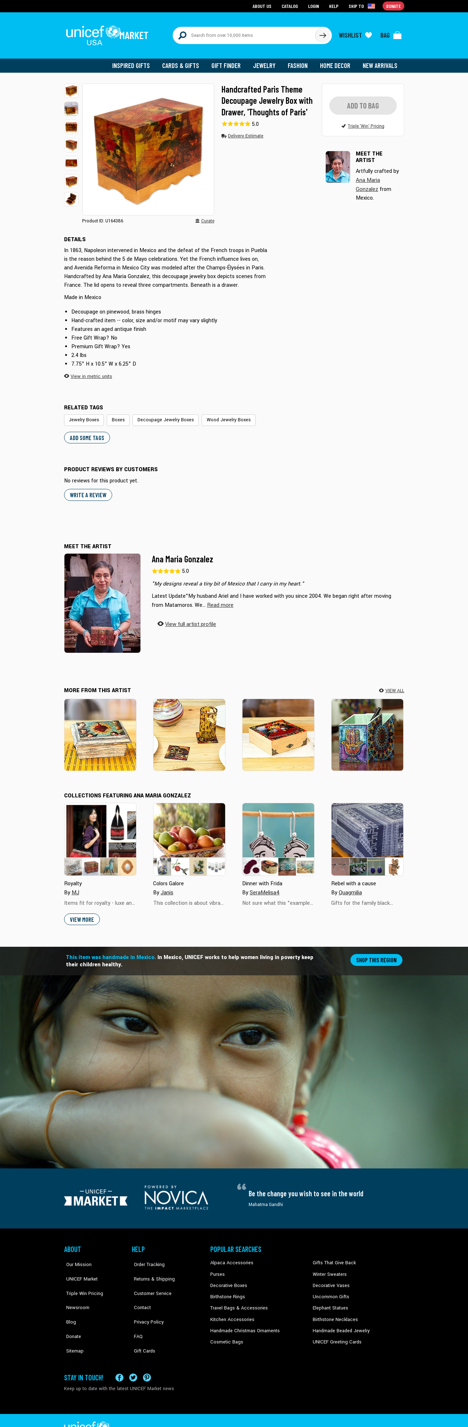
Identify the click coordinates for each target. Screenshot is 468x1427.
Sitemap (72, 1323)
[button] (71, 87)
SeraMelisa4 (264, 887)
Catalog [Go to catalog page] (291, 6)
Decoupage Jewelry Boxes (161, 415)
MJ (75, 887)
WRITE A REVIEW (87, 489)
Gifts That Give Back (333, 1257)
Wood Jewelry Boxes (220, 415)
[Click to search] (322, 33)
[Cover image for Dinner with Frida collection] (278, 833)
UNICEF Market (78, 1268)
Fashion (299, 61)
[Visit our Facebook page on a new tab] (119, 1359)
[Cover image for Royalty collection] (100, 833)
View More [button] (81, 913)
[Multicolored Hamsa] (367, 729)
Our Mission (76, 1257)
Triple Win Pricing (81, 1279)
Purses (217, 1268)
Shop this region (377, 954)
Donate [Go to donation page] (394, 6)
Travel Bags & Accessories (236, 1301)
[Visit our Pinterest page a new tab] (147, 1359)
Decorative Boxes (227, 1279)
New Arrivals (380, 61)
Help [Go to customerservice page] (334, 6)
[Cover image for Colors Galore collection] (189, 833)
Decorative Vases (330, 1279)
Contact (140, 1290)
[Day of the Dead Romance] (189, 729)
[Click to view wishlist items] (355, 33)
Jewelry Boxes (83, 415)
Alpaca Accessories (230, 1257)
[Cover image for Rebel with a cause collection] (367, 833)
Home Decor (336, 61)
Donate (71, 1312)
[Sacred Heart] (100, 729)
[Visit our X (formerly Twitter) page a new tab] (133, 1359)
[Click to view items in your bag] (391, 33)
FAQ (136, 1312)
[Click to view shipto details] (363, 5)
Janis (167, 887)
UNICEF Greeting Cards (335, 1334)
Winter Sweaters (329, 1268)
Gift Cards (142, 1323)
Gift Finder (229, 61)
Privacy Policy (146, 1301)
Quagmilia (350, 887)
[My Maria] (278, 729)
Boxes (116, 415)
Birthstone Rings (227, 1290)
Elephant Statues (330, 1301)
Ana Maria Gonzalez (182, 554)
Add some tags (86, 432)
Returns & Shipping (151, 1268)
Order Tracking (146, 1257)
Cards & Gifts (185, 61)
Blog (68, 1301)
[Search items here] (244, 33)
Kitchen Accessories (230, 1312)
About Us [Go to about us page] (263, 6)
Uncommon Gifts (330, 1290)
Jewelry (267, 61)
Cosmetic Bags (225, 1334)
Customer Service (149, 1279)
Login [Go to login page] (314, 6)
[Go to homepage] (109, 33)
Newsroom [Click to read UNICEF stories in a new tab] (75, 1290)
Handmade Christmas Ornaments (244, 1323)
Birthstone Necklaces (334, 1312)
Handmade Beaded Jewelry (339, 1323)
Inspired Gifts (136, 61)
